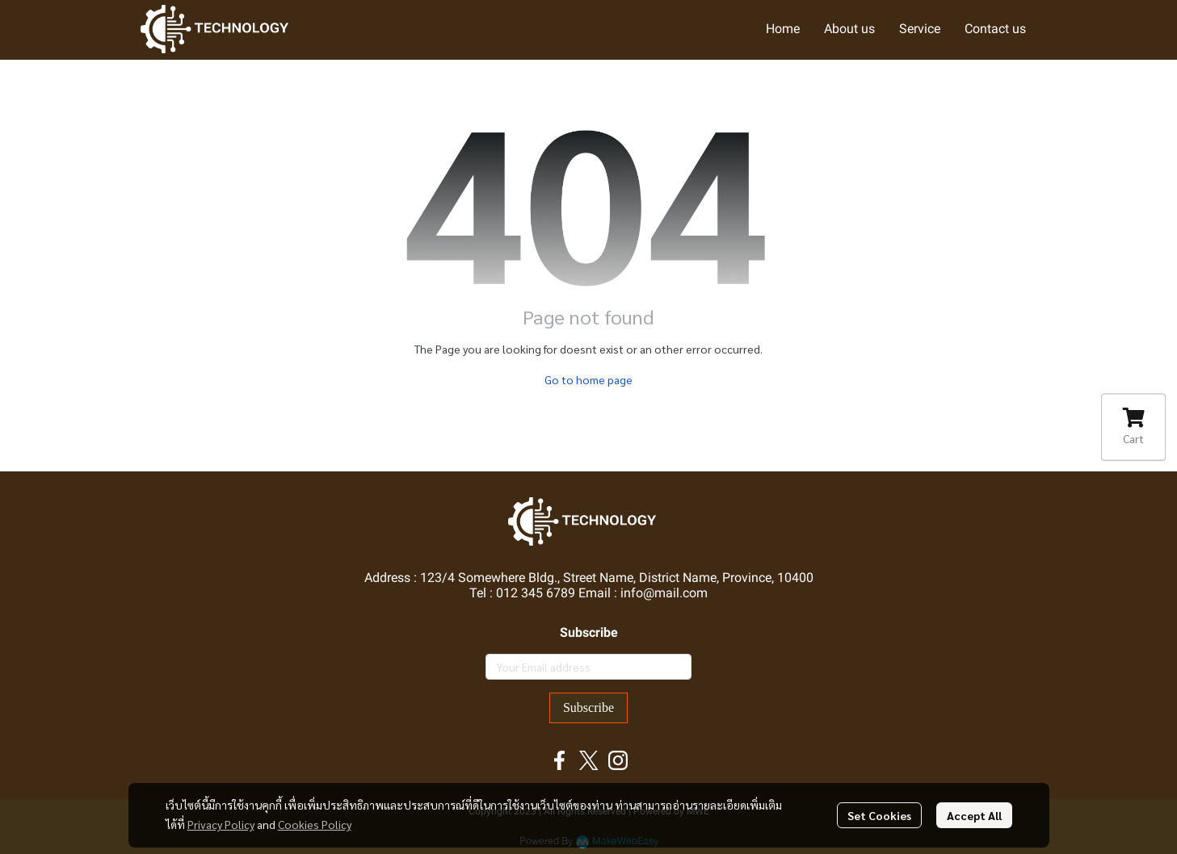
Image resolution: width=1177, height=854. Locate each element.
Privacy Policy (220, 824)
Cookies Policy (314, 824)
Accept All (974, 815)
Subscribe (588, 707)
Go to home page (588, 379)
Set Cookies (879, 815)
